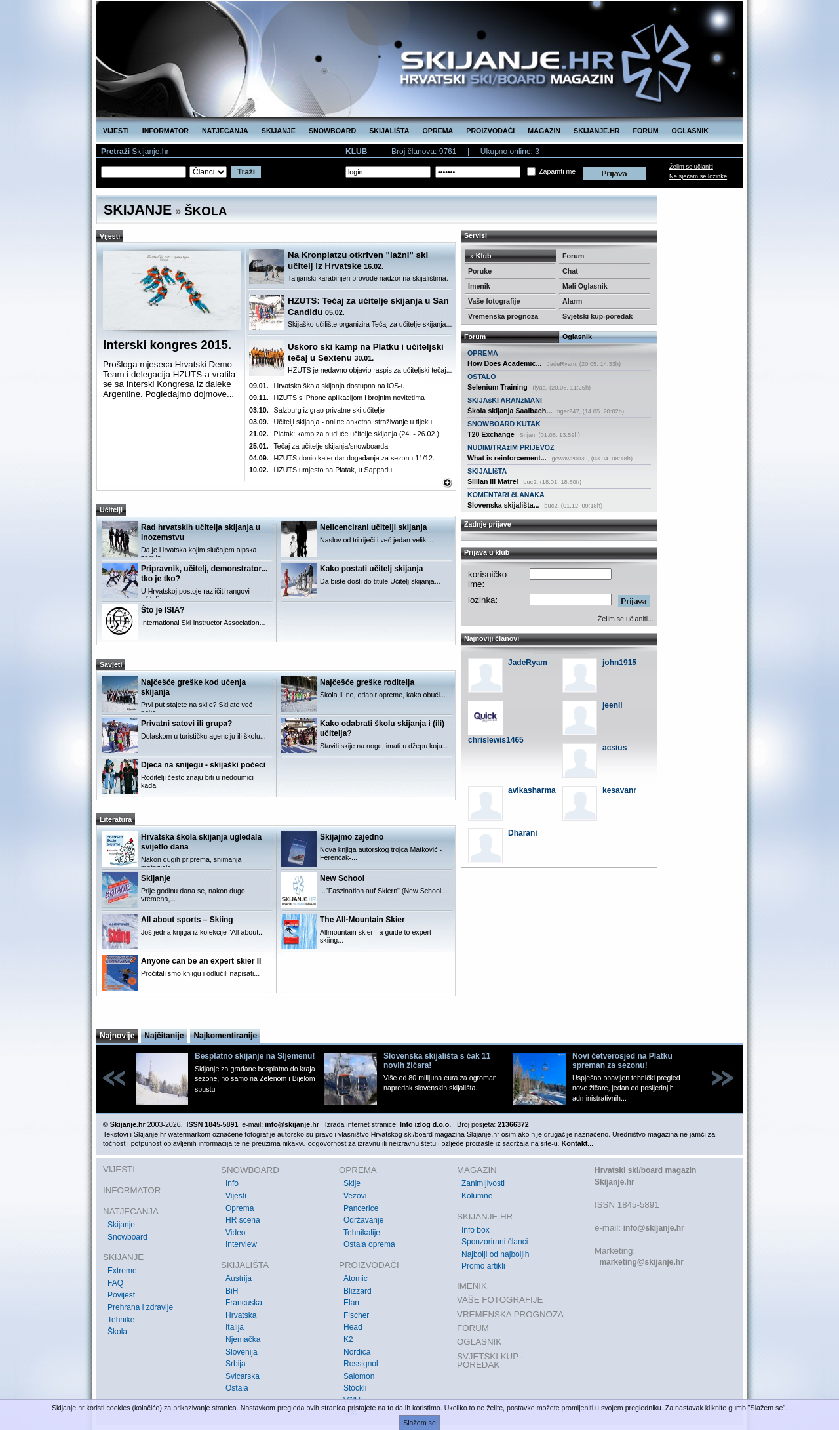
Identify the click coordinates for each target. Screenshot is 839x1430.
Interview (241, 1244)
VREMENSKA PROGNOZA (510, 1314)
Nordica (356, 1352)
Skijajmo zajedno (351, 837)
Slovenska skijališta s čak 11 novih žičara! (436, 1061)
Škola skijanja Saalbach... (509, 411)
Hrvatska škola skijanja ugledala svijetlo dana (201, 841)
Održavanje (363, 1220)
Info (232, 1183)
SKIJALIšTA (487, 471)
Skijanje (155, 878)
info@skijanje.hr (653, 1228)
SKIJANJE (279, 130)
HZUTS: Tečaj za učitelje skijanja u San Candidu (368, 306)
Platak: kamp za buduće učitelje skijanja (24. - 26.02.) (344, 434)
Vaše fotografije (494, 301)
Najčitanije (164, 1035)
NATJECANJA (225, 130)
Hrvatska (240, 1315)
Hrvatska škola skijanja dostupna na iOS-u (327, 386)
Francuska (243, 1302)
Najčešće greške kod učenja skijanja (193, 687)
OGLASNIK (690, 130)
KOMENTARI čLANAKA (506, 495)
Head (352, 1327)
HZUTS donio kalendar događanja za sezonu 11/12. (342, 458)
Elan (351, 1302)
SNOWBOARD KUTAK (504, 424)
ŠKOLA (205, 211)
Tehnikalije (361, 1232)
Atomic (355, 1278)
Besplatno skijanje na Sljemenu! (255, 1056)
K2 (348, 1339)
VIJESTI (116, 130)
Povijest (121, 1294)
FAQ (115, 1283)
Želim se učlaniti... (626, 619)
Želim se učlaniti (691, 166)
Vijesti (235, 1195)
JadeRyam (527, 662)
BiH (231, 1291)
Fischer (356, 1315)
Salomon (358, 1376)
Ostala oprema (369, 1244)
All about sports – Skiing (187, 919)
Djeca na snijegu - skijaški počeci (203, 764)
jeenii (612, 705)
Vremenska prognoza (503, 316)
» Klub (480, 256)
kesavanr (619, 790)
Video (235, 1232)
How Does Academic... (504, 363)
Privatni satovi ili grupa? (186, 723)
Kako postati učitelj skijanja (371, 568)
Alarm (572, 301)
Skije (352, 1183)
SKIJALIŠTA (389, 130)
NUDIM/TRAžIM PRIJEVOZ (511, 447)
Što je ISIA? (163, 610)
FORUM (646, 130)
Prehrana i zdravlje (140, 1307)
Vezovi (354, 1195)
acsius (614, 747)
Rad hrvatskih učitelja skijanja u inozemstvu (200, 532)
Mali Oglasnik (585, 286)
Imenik (479, 286)
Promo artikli (483, 1266)
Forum (573, 256)
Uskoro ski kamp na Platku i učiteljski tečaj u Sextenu (366, 352)
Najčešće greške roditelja (367, 682)
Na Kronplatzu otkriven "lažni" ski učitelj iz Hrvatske (358, 260)
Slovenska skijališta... (503, 505)
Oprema (239, 1208)
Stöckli (354, 1388)
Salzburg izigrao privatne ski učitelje (317, 410)
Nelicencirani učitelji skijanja (373, 527)
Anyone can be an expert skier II (201, 961)
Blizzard (357, 1291)
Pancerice (360, 1208)
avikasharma (532, 790)
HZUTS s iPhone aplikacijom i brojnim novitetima (337, 397)
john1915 (619, 662)
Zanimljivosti (483, 1183)
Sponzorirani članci (494, 1241)
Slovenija (241, 1352)
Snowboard (127, 1237)
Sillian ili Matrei (492, 481)
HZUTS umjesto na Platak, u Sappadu (320, 470)
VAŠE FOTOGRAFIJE (500, 1300)
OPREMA (438, 130)
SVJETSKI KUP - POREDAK (490, 1361)
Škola (117, 1331)
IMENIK (472, 1286)
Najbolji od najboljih (495, 1254)
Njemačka (242, 1339)
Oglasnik (577, 336)
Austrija (238, 1278)
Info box (475, 1230)
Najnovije (117, 1035)
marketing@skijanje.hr (641, 1262)
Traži (246, 171)
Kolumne (476, 1195)
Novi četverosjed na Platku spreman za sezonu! (622, 1061)
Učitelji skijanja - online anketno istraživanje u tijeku (340, 422)
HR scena (242, 1220)
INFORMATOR (165, 130)
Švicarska (242, 1376)
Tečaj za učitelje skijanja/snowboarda (318, 446)
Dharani (522, 833)
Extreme (122, 1270)
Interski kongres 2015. (167, 345)
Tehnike (120, 1319)
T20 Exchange (491, 434)
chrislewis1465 (496, 740)
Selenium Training (497, 387)
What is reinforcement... (507, 458)
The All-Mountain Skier (362, 919)
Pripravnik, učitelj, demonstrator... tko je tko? (204, 573)
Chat (570, 271)
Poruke (480, 271)
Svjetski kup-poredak (597, 316)
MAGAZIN (544, 130)
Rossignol (360, 1363)
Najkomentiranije (225, 1035)
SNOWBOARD (332, 130)
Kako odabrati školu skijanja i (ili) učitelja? (382, 728)
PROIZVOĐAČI (490, 130)
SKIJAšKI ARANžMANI (504, 400)
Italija (234, 1327)
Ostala (236, 1388)
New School (342, 878)
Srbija (235, 1363)
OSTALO (481, 376)
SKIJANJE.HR (596, 130)
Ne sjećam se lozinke (698, 176)
